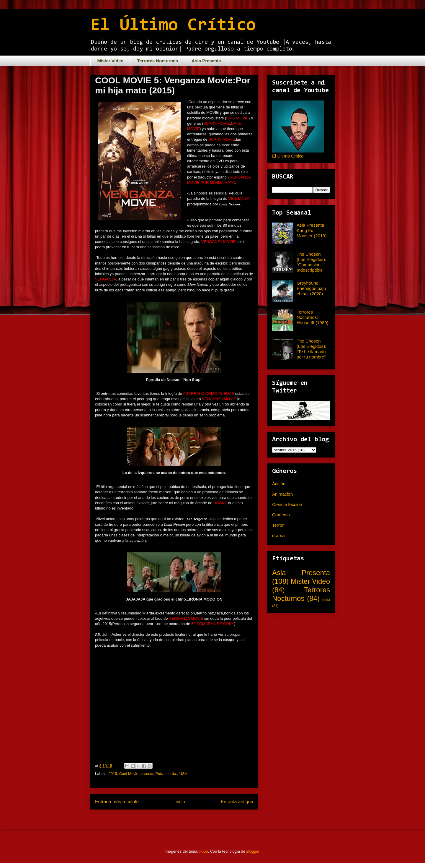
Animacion (282, 494)
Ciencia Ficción (287, 504)
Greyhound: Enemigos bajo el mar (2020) (311, 288)
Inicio (179, 801)
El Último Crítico (173, 26)
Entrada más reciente (117, 801)
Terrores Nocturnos (157, 60)
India (326, 600)
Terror (278, 525)
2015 (113, 773)
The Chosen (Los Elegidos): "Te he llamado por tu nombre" (311, 348)
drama (278, 535)
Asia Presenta (206, 60)
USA (183, 773)
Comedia (281, 514)
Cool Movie (128, 773)
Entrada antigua (237, 801)
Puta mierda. (166, 773)
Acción (278, 483)
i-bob (204, 851)
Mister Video (110, 60)
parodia (146, 773)
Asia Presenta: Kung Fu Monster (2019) (312, 230)
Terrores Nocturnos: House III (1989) (312, 317)
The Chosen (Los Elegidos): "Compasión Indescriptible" (311, 262)
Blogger (252, 851)
